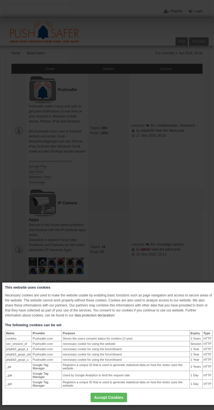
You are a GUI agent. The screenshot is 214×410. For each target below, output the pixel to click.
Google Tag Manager (40, 366)
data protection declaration (94, 315)
